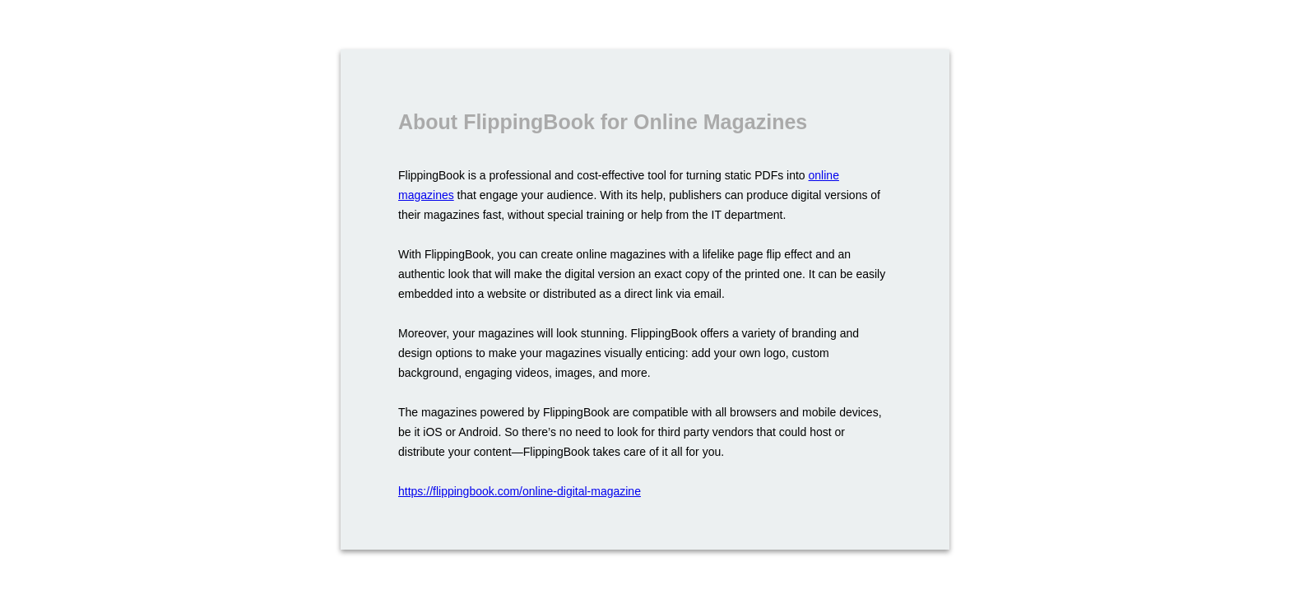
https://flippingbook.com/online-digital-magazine (519, 491)
